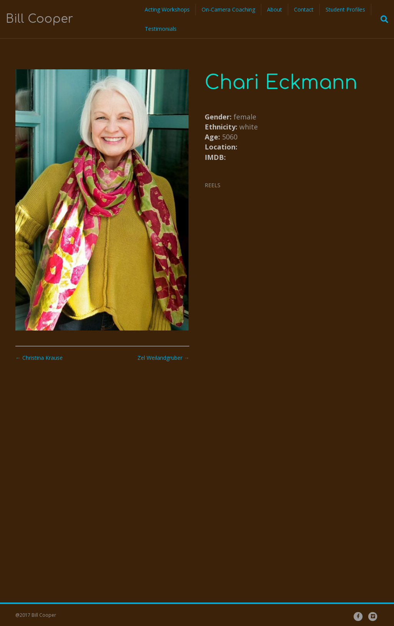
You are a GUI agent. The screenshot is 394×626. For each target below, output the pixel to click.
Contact (304, 9)
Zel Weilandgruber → (163, 357)
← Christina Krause (39, 357)
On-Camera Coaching (228, 9)
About (274, 9)
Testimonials (161, 28)
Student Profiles (345, 9)
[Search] (382, 19)
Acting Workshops (167, 9)
